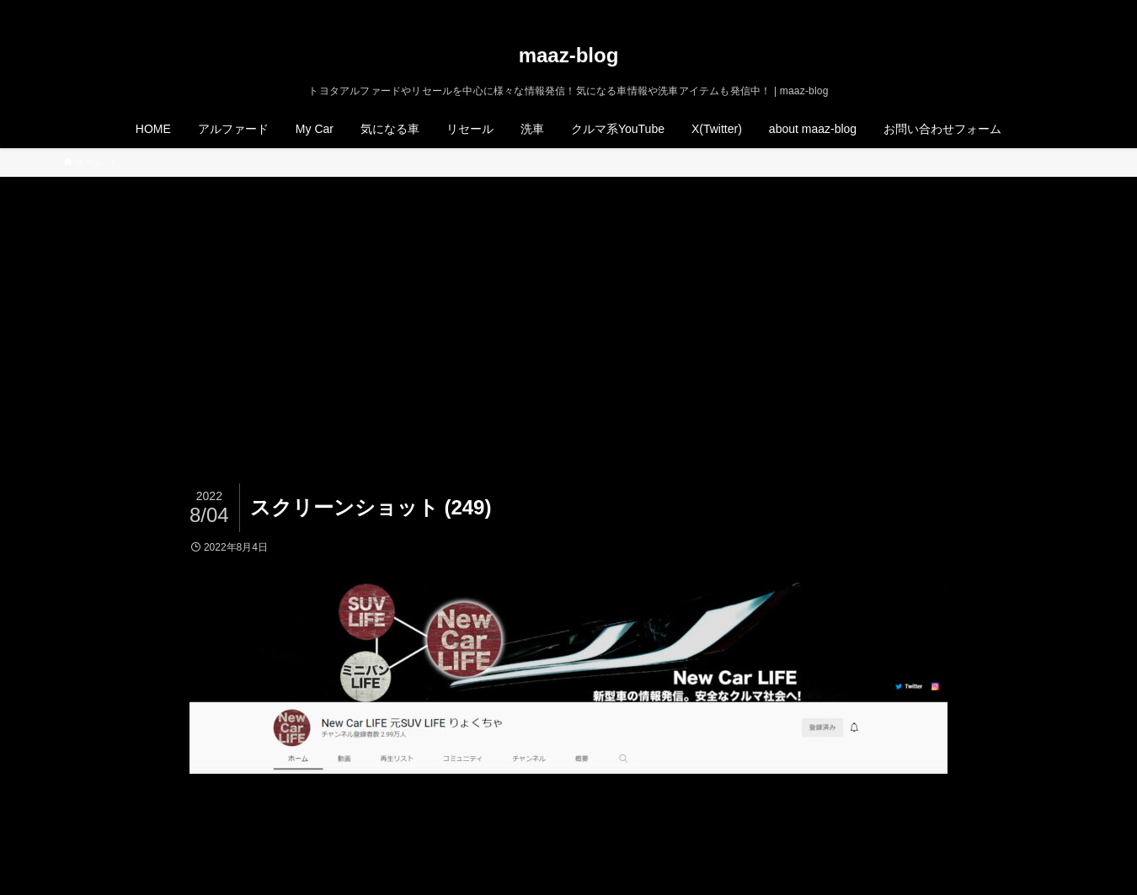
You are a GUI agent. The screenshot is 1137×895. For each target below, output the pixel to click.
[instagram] (1019, 9)
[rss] (1041, 9)
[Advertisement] (568, 303)
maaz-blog (569, 55)
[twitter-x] (997, 9)
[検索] (1063, 9)
